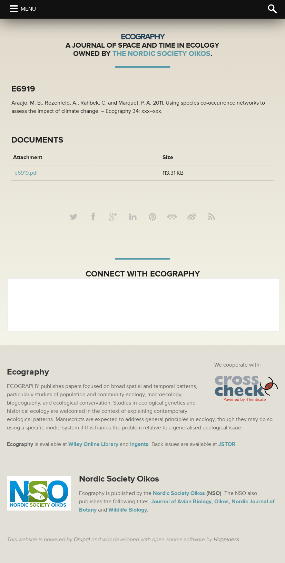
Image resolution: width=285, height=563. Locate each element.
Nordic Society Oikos (179, 493)
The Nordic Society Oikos (161, 53)
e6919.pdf (26, 172)
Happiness (226, 539)
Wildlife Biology (127, 509)
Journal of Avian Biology (181, 501)
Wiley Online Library (93, 444)
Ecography (142, 37)
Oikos (221, 501)
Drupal (82, 539)
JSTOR (226, 444)
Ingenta (139, 444)
